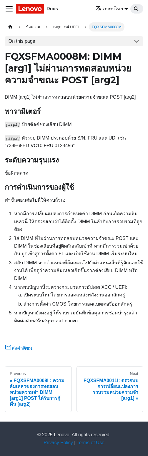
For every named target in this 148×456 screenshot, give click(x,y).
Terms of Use (90, 442)
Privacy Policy (58, 442)
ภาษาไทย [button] (109, 8)
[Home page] (10, 26)
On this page (22, 41)
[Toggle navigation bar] (9, 8)
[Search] (136, 9)
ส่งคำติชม (18, 348)
